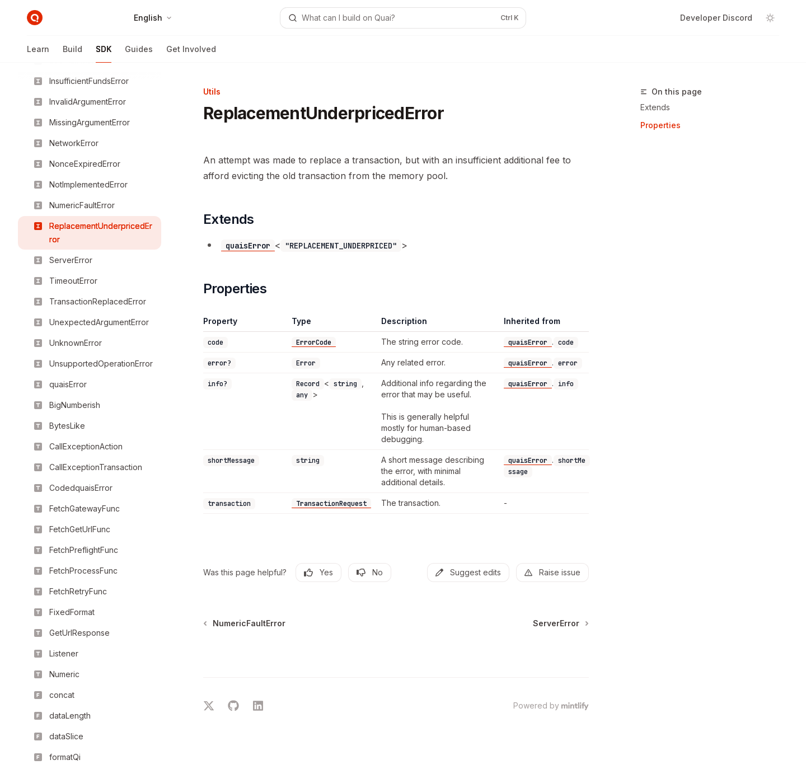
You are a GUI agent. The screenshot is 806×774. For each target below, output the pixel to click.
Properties (660, 125)
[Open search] (402, 18)
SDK (103, 53)
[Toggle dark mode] (770, 18)
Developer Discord (716, 17)
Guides (139, 53)
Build (72, 53)
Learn (38, 53)
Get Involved (191, 53)
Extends (655, 107)
